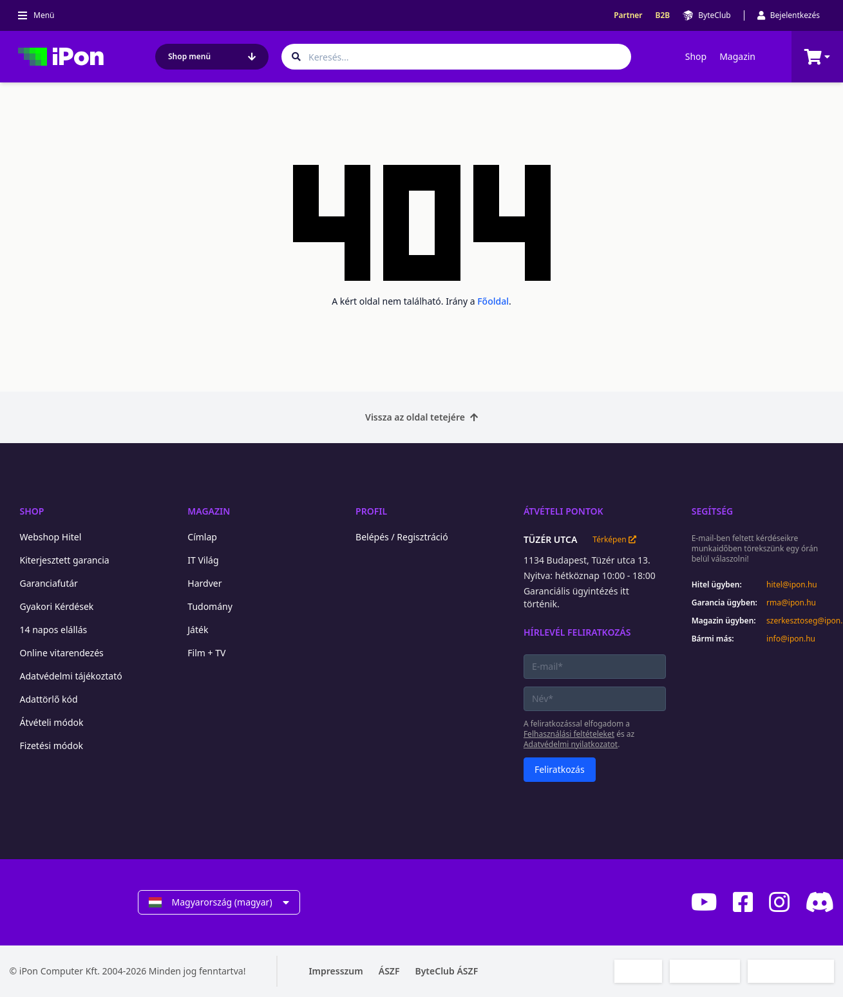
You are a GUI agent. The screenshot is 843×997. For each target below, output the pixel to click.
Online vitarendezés (62, 653)
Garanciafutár (49, 583)
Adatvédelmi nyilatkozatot (571, 744)
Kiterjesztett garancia (64, 560)
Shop (695, 56)
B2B (663, 15)
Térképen (614, 540)
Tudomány (209, 606)
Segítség (713, 511)
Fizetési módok (51, 745)
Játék (197, 629)
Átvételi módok (52, 722)
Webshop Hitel (51, 537)
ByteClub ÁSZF (446, 971)
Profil (371, 511)
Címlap (202, 537)
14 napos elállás (54, 629)
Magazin (737, 56)
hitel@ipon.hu (791, 585)
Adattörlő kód (49, 699)
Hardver (204, 583)
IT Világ (202, 560)
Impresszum (335, 971)
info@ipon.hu (790, 639)
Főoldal (493, 301)
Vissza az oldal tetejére (421, 417)
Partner (628, 15)
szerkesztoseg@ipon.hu (799, 621)
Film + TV (206, 653)
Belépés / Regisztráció (401, 537)
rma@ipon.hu (791, 603)
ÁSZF (389, 971)
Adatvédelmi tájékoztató (71, 676)
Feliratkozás (560, 769)
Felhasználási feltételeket (569, 733)
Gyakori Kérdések (57, 606)
